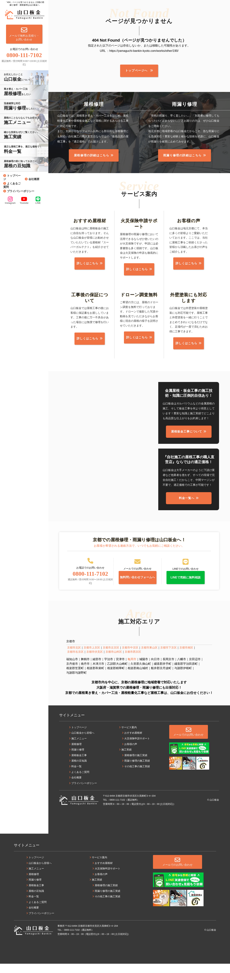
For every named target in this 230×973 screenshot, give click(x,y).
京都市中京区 (130, 657)
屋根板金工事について (186, 437)
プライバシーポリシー (20, 191)
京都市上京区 (92, 657)
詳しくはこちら (90, 266)
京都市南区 (186, 657)
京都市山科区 (114, 661)
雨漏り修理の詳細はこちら (182, 157)
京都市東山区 (149, 657)
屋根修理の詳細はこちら (91, 157)
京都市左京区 (111, 657)
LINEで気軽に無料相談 (185, 585)
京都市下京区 (168, 657)
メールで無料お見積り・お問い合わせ (24, 34)
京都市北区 (74, 657)
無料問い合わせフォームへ (137, 585)
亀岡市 (132, 668)
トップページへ (137, 71)
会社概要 (33, 179)
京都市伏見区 (94, 661)
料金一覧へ (186, 503)
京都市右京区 (75, 661)
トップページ (12, 177)
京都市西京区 (133, 661)
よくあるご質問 (12, 185)
